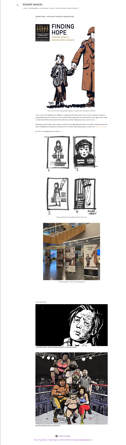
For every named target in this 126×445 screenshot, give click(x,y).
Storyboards (33, 8)
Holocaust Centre (101, 127)
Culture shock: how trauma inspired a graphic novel (56, 347)
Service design (60, 8)
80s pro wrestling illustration (47, 425)
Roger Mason (32, 4)
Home (25, 8)
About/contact (72, 8)
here (95, 120)
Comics (51, 8)
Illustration (43, 8)
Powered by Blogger (63, 436)
